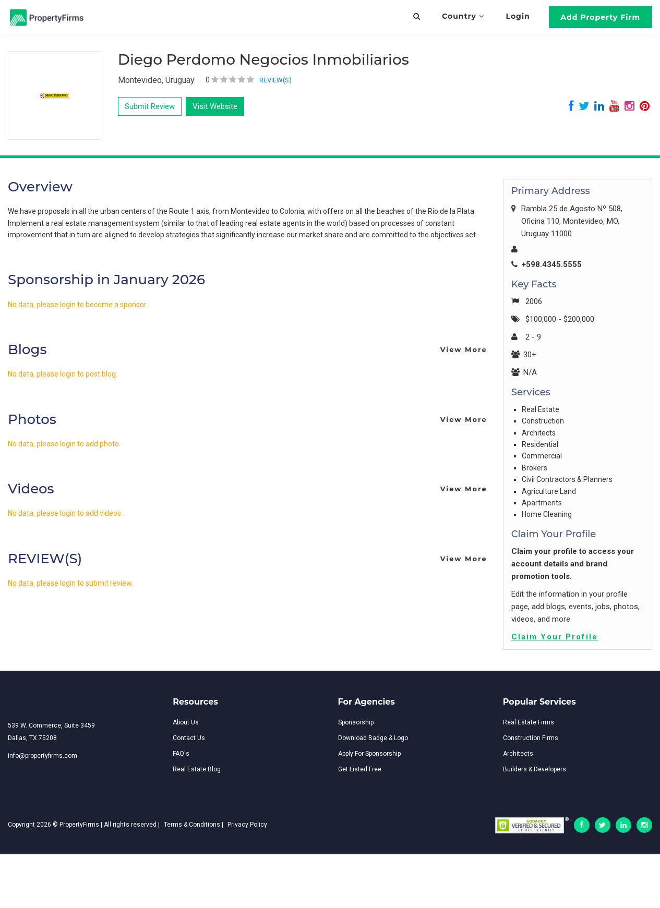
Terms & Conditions (192, 824)
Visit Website (215, 106)
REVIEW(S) (275, 80)
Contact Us (189, 738)
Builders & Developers (534, 769)
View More (463, 349)
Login (518, 16)
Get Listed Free (359, 769)
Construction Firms (530, 738)
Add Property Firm (600, 17)
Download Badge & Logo (373, 738)
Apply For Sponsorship (369, 753)
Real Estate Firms (528, 722)
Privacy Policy (247, 824)
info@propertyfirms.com (42, 755)
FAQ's (181, 753)
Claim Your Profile (554, 636)
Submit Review (150, 106)
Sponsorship (356, 722)
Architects (518, 753)
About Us (186, 722)
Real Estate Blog (197, 769)
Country (463, 16)
